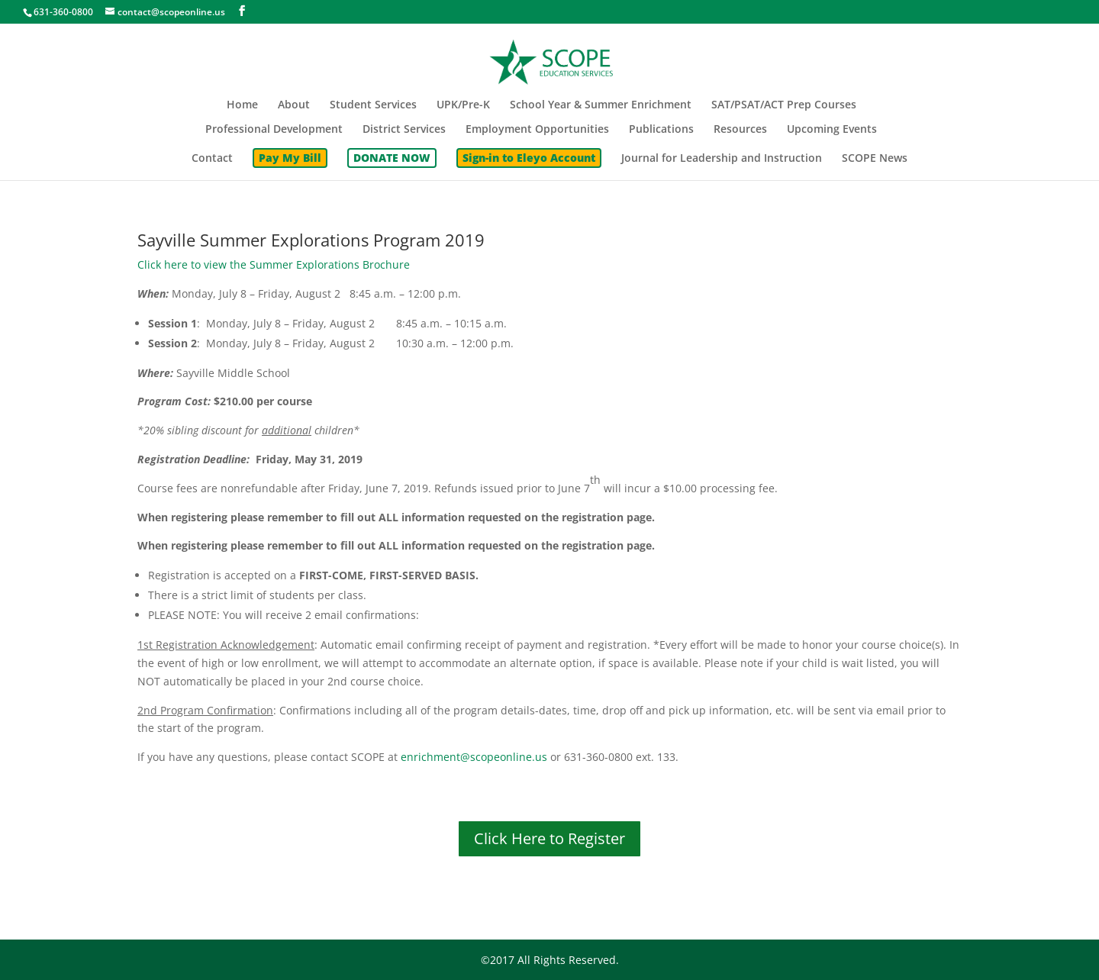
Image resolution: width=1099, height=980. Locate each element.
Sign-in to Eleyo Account (528, 157)
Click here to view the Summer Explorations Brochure (273, 264)
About (294, 105)
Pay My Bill (290, 157)
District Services (404, 130)
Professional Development (274, 130)
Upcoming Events (832, 130)
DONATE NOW (391, 157)
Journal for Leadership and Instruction (721, 159)
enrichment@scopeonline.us (474, 757)
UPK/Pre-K (463, 105)
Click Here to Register (549, 838)
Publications (661, 130)
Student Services (373, 105)
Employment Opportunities (537, 130)
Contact (212, 159)
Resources (740, 130)
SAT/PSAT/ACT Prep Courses (783, 105)
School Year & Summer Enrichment (600, 105)
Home (242, 105)
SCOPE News (874, 159)
